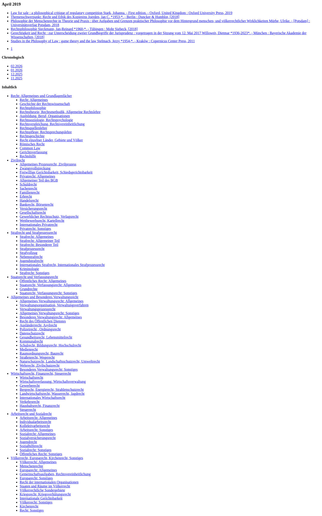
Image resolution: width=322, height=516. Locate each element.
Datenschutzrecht (32, 333)
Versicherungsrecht (33, 208)
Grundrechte (29, 289)
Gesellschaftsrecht (33, 212)
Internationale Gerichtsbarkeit (41, 498)
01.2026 (16, 70)
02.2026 (16, 66)
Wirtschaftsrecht (31, 377)
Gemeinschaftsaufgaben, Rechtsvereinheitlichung (55, 474)
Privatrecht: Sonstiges (35, 229)
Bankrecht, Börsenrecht (36, 204)
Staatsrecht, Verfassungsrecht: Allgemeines (50, 285)
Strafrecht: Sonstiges (34, 273)
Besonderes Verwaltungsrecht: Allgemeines (51, 317)
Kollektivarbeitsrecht (35, 426)
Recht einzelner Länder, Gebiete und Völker (51, 140)
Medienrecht (29, 349)
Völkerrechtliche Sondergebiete (42, 490)
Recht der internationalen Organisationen (49, 482)
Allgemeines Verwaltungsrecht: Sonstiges (49, 313)
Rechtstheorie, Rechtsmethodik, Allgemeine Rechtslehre (60, 112)
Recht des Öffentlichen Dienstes (43, 321)
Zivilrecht (18, 160)
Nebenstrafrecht (31, 257)
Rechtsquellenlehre (33, 128)
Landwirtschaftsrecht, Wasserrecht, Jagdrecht (52, 393)
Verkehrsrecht (30, 402)
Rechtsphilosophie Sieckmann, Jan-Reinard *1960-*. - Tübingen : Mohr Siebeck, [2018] (74, 29)
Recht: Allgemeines (34, 100)
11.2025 (16, 78)
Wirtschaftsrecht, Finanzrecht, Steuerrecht (41, 373)
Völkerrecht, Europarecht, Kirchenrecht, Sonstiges (47, 458)
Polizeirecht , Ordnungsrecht (40, 329)
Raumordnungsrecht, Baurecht (42, 353)
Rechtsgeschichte (32, 136)
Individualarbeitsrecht (35, 422)
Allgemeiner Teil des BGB (39, 180)
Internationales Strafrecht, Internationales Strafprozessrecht (62, 265)
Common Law (30, 148)
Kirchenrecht (29, 506)
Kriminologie (29, 269)
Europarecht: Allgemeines (38, 470)
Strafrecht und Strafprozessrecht (34, 233)
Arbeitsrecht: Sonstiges (36, 430)
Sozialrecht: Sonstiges (35, 450)
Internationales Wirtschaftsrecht (42, 398)
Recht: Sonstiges (32, 510)
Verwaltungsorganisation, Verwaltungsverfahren (54, 305)
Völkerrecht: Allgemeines (38, 462)
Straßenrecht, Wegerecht (37, 357)
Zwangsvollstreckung (35, 168)
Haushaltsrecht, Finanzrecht (40, 406)
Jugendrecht (28, 442)
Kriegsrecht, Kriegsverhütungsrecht (45, 494)
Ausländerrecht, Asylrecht (38, 325)
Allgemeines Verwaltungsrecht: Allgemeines (51, 301)
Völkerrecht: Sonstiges (36, 502)
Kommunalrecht (31, 341)
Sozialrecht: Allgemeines (37, 434)
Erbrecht (26, 196)
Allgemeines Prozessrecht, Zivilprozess (48, 164)
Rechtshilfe (28, 156)
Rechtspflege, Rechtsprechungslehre (46, 132)
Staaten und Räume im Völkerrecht (45, 486)
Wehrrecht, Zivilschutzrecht (39, 365)
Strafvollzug (28, 253)
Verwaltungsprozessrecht (37, 309)
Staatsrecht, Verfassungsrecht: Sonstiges (48, 293)
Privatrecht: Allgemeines (37, 176)
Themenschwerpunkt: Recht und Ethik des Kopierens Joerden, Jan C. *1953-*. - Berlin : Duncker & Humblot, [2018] (95, 17)
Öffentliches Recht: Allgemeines (43, 281)
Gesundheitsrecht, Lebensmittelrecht (46, 337)
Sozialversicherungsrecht (38, 438)
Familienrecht (30, 192)
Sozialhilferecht (31, 446)
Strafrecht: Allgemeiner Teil (40, 241)
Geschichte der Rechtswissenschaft (45, 104)
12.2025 (16, 74)
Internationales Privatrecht (38, 224)
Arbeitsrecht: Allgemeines (38, 418)
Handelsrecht (29, 200)
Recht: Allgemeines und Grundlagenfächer (41, 96)
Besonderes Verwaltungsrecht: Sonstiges (49, 369)
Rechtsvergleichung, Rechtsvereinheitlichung (52, 124)
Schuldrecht (28, 184)
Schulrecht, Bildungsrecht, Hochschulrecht (50, 345)
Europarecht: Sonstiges (36, 478)
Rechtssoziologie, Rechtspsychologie (46, 120)
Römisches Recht (32, 144)
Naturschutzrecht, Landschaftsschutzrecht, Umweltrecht (60, 361)
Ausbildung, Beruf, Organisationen (45, 116)
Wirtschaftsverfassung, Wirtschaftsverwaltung (53, 381)
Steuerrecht (28, 410)
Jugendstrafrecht (31, 261)
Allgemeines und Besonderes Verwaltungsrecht (44, 297)
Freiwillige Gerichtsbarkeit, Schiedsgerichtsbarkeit (56, 172)
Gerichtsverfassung (33, 152)
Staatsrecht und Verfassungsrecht (34, 277)
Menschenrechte (31, 466)
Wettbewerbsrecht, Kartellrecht (42, 220)
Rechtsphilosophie (33, 108)
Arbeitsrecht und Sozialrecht (31, 414)
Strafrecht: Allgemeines (37, 237)
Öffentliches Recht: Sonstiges (41, 454)
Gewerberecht (30, 385)
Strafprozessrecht (32, 249)
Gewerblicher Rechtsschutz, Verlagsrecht (49, 216)
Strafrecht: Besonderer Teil (39, 245)
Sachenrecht (28, 188)
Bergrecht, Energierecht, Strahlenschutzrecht (52, 389)
